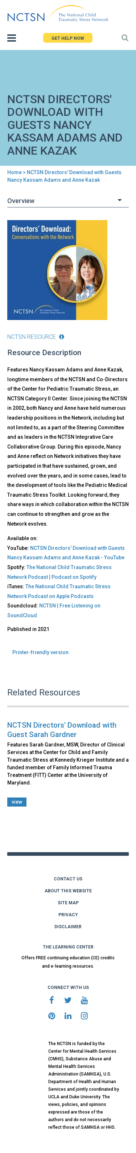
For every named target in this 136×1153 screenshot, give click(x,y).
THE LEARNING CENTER (68, 947)
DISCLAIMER (68, 926)
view (17, 802)
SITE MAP (68, 902)
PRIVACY (68, 914)
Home (14, 172)
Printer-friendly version (40, 652)
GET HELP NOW (67, 38)
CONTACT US (68, 878)
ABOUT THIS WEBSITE (68, 890)
